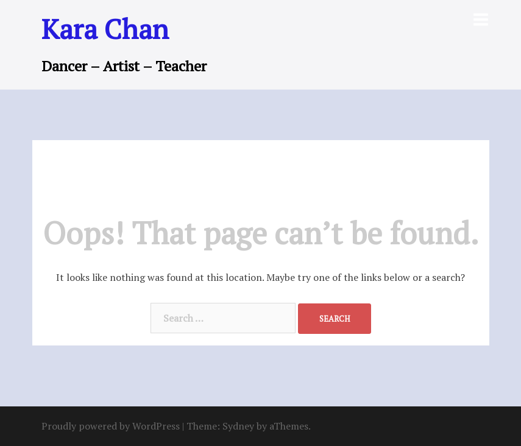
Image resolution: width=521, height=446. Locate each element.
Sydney (238, 426)
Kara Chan (105, 28)
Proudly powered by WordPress (110, 426)
